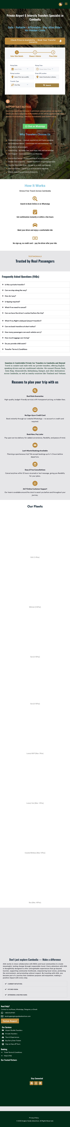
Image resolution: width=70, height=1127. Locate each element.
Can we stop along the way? (16, 290)
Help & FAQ (8, 1056)
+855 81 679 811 (10, 1013)
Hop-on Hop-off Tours (12, 1044)
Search (47, 85)
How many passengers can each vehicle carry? (23, 332)
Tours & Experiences (12, 1037)
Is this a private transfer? (15, 284)
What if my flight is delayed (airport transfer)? (23, 321)
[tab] (35, 41)
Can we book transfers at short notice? (20, 326)
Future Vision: (13, 989)
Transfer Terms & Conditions (16, 349)
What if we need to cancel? (15, 307)
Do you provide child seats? (15, 343)
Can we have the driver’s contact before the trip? (24, 313)
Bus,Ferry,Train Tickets (13, 1040)
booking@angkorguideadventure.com (18, 1016)
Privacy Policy (34, 1118)
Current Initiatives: (15, 984)
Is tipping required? (12, 302)
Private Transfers (11, 1034)
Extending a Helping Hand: (17, 995)
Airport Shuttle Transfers (13, 1030)
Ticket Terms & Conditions (13, 1052)
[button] (35, 284)
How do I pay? (10, 296)
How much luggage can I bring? (17, 338)
